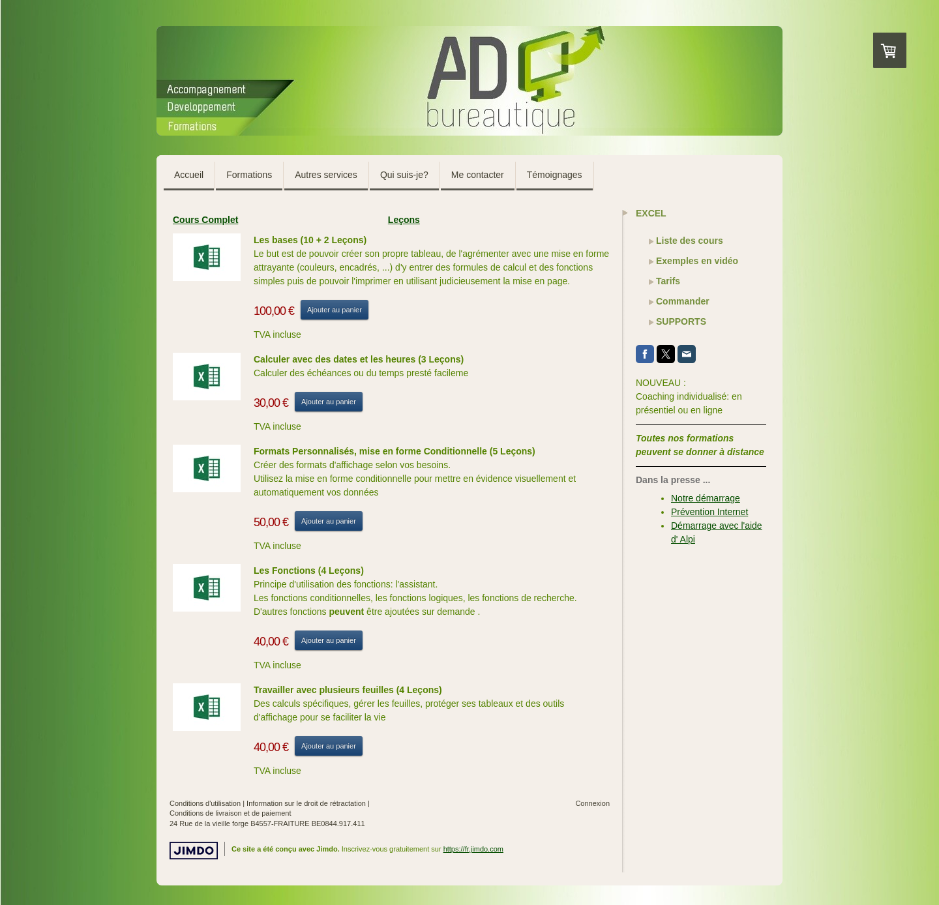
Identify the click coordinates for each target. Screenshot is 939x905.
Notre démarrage (705, 498)
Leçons (404, 220)
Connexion (592, 803)
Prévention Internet (709, 512)
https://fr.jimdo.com (473, 849)
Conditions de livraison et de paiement (230, 813)
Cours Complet (205, 220)
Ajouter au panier (334, 310)
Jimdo (194, 850)
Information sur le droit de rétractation (306, 803)
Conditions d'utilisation (205, 803)
